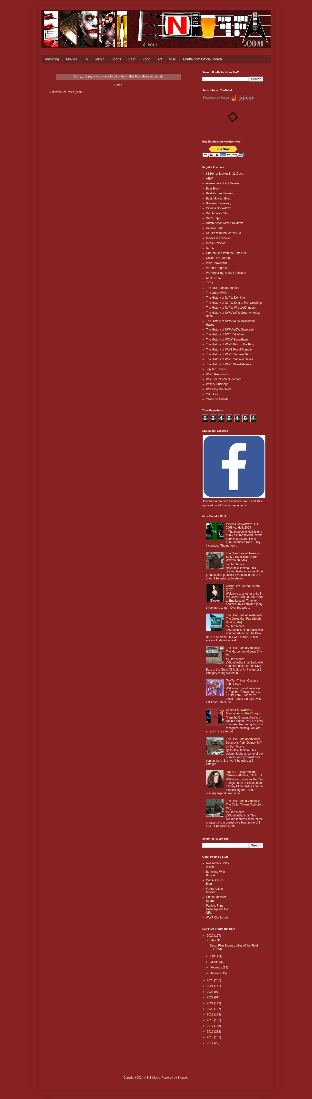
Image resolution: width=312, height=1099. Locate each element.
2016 (210, 1031)
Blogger (183, 1077)
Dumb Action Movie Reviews (224, 223)
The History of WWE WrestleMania (228, 364)
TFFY (209, 282)
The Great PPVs (216, 292)
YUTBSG (212, 394)
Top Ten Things (216, 369)
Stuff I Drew (213, 278)
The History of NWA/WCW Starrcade (230, 329)
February (216, 967)
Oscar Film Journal (218, 258)
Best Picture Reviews (220, 193)
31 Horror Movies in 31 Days (224, 173)
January (216, 973)
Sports (116, 59)
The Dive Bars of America (222, 288)
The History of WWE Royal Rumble (229, 349)
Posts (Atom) (75, 92)
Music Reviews (215, 243)
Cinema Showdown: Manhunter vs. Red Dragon (243, 711)
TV (86, 59)
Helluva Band (214, 228)
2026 (210, 935)
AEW (209, 178)
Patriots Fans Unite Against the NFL (217, 909)
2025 (210, 980)
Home (118, 85)
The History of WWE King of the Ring (230, 344)
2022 (210, 997)
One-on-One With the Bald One (226, 253)
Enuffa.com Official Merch (202, 59)
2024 (210, 986)
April (213, 956)
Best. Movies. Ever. (218, 198)
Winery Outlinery (217, 384)
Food (146, 59)
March (214, 962)
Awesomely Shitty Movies (222, 183)
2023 (210, 992)
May (213, 940)
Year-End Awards (217, 399)
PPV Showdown (216, 263)
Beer (132, 59)
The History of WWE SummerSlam (228, 354)
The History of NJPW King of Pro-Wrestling (234, 302)
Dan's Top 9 (213, 218)
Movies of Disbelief (218, 238)
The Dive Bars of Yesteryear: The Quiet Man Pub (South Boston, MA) (244, 619)
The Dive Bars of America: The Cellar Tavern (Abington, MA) (244, 804)
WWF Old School (217, 917)
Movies (71, 59)
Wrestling (52, 59)
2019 (210, 1014)
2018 (210, 1020)
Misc (172, 59)
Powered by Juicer (216, 97)
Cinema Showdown (218, 208)
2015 (210, 1037)
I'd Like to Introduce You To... (225, 233)
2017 (210, 1026)
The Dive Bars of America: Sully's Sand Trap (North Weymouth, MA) (243, 557)
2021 (210, 1003)
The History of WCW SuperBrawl (227, 339)
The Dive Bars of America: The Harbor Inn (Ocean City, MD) (244, 651)
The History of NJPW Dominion (226, 297)
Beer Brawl (213, 188)
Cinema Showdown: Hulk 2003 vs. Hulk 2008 (242, 525)
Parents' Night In (216, 268)
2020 (210, 1009)
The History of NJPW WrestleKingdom (230, 307)
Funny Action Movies (214, 890)
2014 (210, 1043)
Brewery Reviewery (218, 203)
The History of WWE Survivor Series (229, 359)
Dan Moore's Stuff (217, 213)
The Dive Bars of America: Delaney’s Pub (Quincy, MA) (244, 740)
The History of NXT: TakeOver (225, 334)
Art (159, 59)
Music (99, 59)
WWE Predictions (217, 374)
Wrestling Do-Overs (218, 389)
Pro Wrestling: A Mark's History (226, 273)
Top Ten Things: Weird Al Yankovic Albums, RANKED (244, 773)
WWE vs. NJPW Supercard (223, 379)
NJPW (210, 248)
